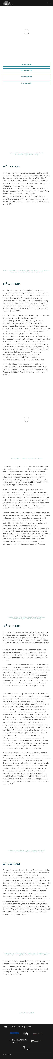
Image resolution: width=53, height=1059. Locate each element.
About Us (20, 1027)
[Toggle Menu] (48, 3)
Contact (12, 1027)
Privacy (28, 1027)
